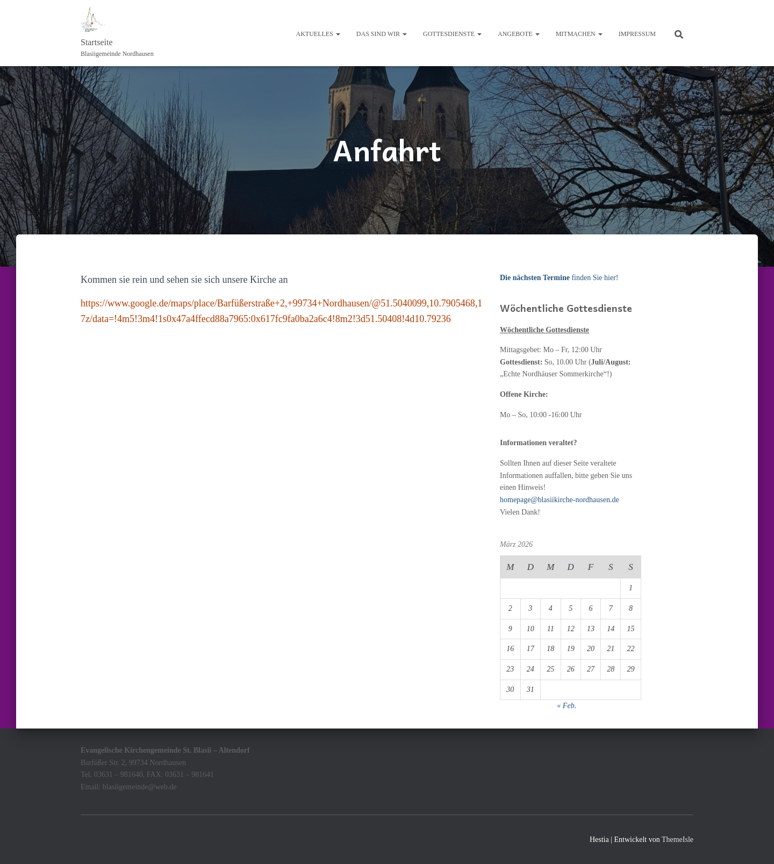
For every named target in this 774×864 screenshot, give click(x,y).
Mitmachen (579, 34)
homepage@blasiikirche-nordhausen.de (559, 500)
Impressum (637, 34)
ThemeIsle (677, 840)
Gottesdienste (452, 34)
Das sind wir (381, 34)
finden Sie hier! (559, 278)
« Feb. (566, 706)
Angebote (519, 34)
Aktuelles (318, 34)
